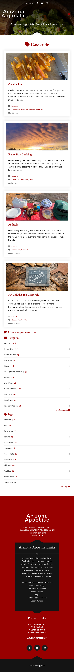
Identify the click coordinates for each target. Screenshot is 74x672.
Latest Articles (37, 592)
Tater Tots (10, 454)
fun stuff (24, 250)
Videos (9, 377)
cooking (15, 176)
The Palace (37, 627)
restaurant (10, 477)
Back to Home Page (37, 586)
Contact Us (37, 535)
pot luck (39, 110)
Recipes (15, 106)
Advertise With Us (37, 638)
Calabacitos (15, 84)
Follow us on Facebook (37, 598)
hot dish (24, 110)
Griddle (24, 320)
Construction (11, 355)
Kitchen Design (12, 406)
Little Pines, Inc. (37, 624)
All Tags (65, 486)
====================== (37, 632)
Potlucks (13, 224)
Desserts (10, 394)
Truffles (9, 471)
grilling (8, 437)
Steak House (11, 482)
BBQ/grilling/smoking (15, 372)
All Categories (63, 410)
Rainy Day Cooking (20, 154)
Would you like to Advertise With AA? (37, 583)
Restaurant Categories (37, 589)
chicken (9, 465)
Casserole (16, 110)
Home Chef (11, 349)
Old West (10, 383)
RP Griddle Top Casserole (23, 294)
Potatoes (10, 431)
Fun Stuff (9, 360)
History (9, 366)
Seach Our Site (37, 601)
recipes (9, 420)
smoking (9, 448)
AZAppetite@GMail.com (42, 530)
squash (32, 110)
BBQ (31, 180)
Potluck (14, 246)
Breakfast (10, 400)
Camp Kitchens (12, 389)
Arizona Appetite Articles (20, 332)
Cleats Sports (37, 630)
